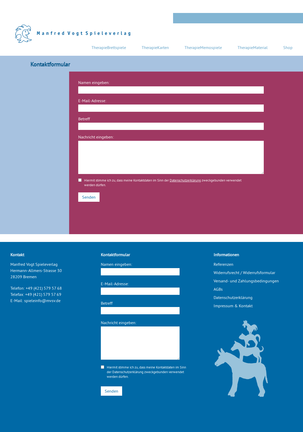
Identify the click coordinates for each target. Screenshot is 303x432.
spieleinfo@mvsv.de (42, 300)
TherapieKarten (155, 47)
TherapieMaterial (253, 47)
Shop (288, 47)
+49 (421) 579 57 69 (43, 294)
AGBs (218, 289)
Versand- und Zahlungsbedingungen (246, 280)
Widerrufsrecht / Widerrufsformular (244, 272)
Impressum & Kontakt (233, 305)
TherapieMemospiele (203, 47)
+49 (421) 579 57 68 (44, 288)
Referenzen (223, 264)
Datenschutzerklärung (185, 180)
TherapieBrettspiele (108, 47)
